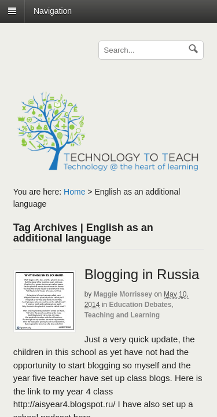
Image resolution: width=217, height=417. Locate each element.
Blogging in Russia (142, 274)
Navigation (53, 11)
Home (74, 191)
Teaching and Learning (122, 315)
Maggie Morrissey (123, 294)
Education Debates (140, 305)
